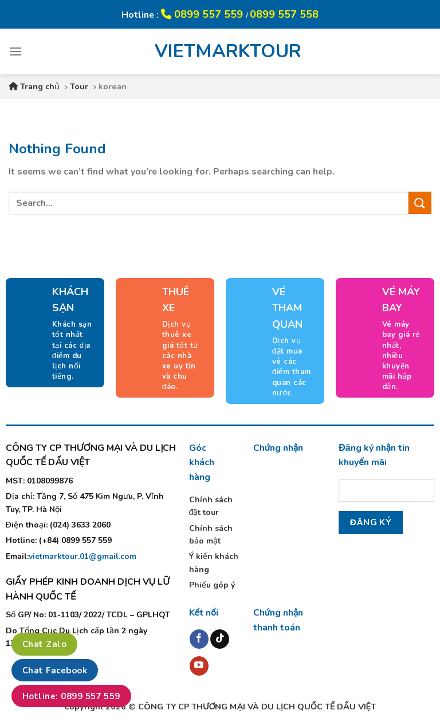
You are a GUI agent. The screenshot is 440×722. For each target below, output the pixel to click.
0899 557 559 (203, 14)
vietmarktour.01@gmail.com (82, 556)
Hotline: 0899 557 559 (71, 696)
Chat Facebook (54, 670)
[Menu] (15, 51)
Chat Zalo (44, 644)
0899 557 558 (284, 14)
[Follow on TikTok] (219, 639)
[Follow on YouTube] (199, 666)
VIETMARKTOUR (220, 51)
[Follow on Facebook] (199, 639)
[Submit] (419, 203)
